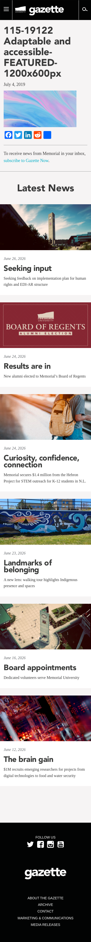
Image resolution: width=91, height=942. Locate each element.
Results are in (27, 366)
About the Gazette (45, 898)
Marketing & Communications (46, 918)
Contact (45, 911)
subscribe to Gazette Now (26, 160)
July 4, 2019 (14, 84)
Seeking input (28, 268)
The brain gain (28, 759)
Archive (45, 905)
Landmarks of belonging (28, 566)
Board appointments (40, 667)
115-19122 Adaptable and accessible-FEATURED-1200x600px (37, 52)
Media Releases (45, 925)
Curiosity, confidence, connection (41, 461)
